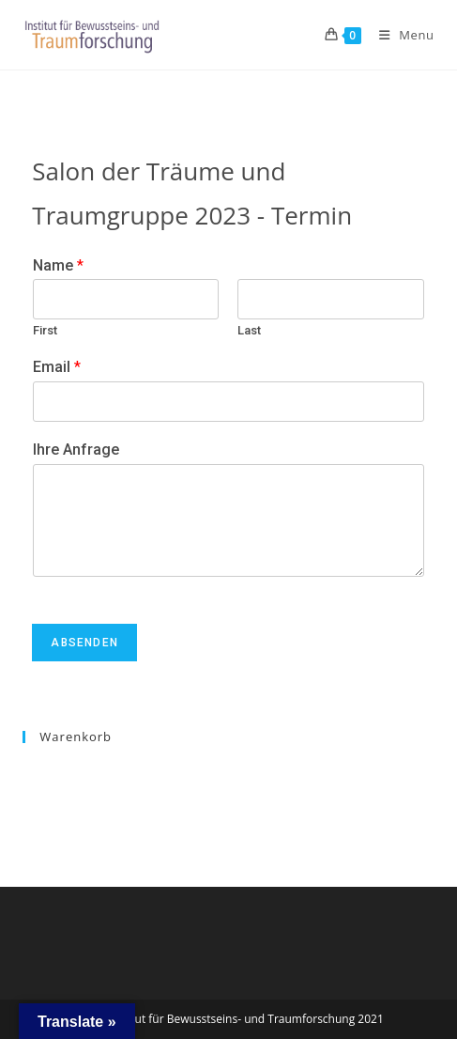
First (45, 330)
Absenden (84, 642)
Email (57, 367)
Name (58, 265)
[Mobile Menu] (399, 34)
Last (249, 330)
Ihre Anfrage (76, 449)
